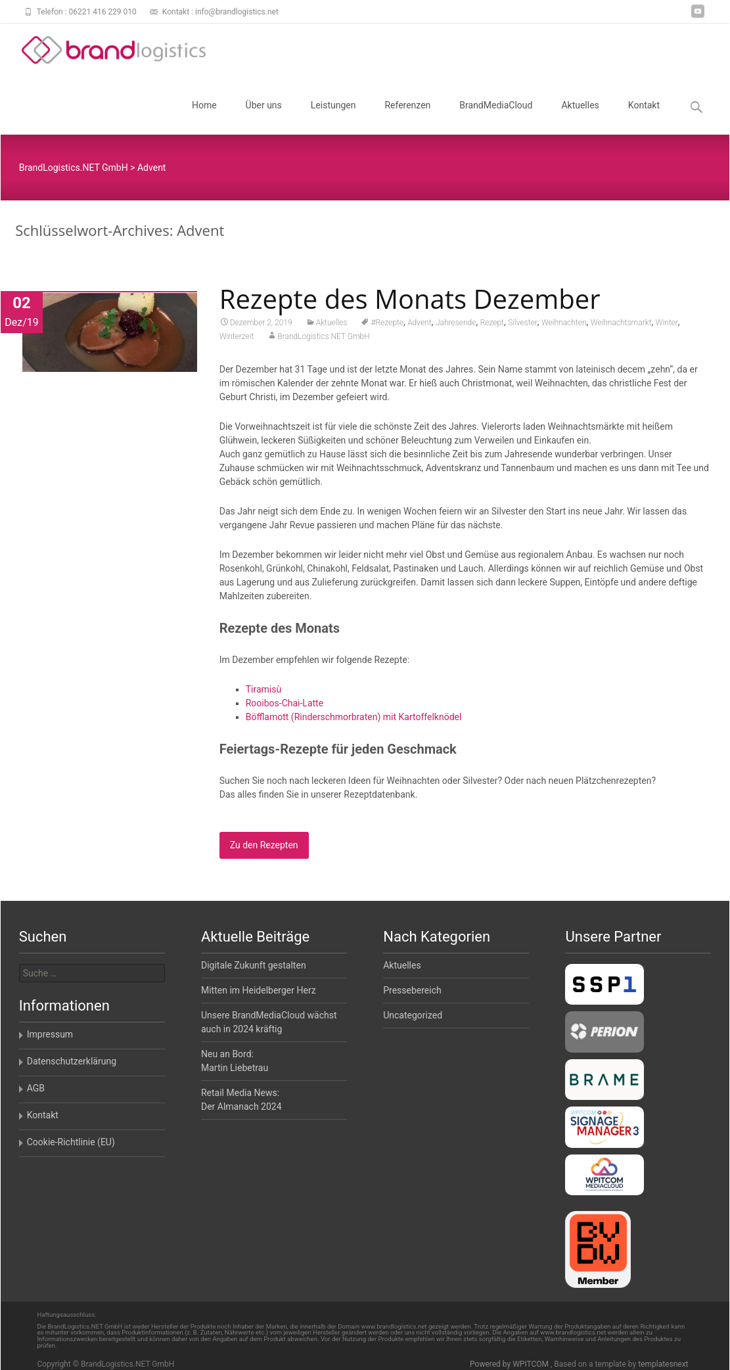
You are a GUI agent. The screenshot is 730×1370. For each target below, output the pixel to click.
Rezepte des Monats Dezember (410, 303)
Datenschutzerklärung (71, 1061)
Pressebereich (412, 990)
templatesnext (663, 1364)
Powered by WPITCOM (510, 1364)
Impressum (50, 1034)
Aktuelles (580, 117)
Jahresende (456, 327)
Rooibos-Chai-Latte (284, 707)
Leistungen (333, 117)
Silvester (522, 327)
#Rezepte (387, 327)
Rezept (492, 327)
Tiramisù (263, 694)
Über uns (264, 117)
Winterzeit (236, 341)
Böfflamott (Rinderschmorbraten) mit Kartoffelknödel (354, 721)
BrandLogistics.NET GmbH (323, 341)
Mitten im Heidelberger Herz (258, 990)
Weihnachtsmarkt (621, 327)
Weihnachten (564, 327)
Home (204, 117)
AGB (36, 1088)
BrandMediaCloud (495, 117)
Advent (419, 327)
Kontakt (644, 117)
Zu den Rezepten (264, 849)
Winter (667, 327)
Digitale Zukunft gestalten (253, 965)
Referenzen (407, 117)
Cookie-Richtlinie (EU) (71, 1142)
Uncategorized (412, 1015)
